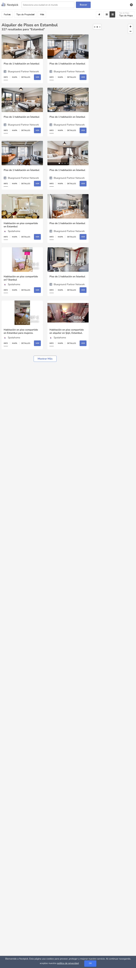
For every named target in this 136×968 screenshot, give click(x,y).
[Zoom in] (130, 26)
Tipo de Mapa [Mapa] (126, 14)
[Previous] (6, 46)
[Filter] (106, 14)
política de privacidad (68, 963)
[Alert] (99, 14)
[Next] (39, 46)
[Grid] (112, 14)
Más (42, 14)
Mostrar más (45, 358)
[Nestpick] (10, 5)
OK (90, 963)
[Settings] (131, 5)
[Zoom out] (130, 31)
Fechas (7, 14)
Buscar (83, 4)
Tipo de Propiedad (25, 14)
